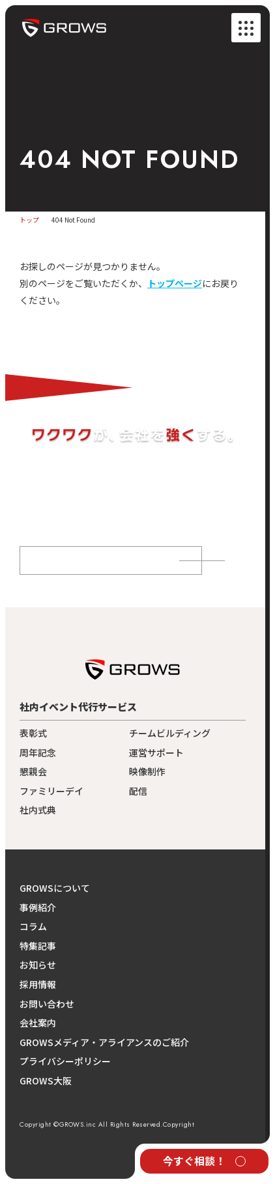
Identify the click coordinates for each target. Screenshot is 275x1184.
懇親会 (33, 771)
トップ (29, 220)
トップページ (174, 283)
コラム (33, 926)
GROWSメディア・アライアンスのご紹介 (104, 1042)
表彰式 (33, 733)
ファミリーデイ (51, 791)
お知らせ (38, 965)
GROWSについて (55, 888)
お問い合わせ (47, 1004)
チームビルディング (169, 733)
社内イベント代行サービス (78, 706)
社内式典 (38, 810)
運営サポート (156, 753)
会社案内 (38, 1023)
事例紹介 (38, 908)
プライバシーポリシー (65, 1061)
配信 (138, 791)
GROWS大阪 (46, 1081)
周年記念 (38, 753)
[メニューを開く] (246, 27)
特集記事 (38, 946)
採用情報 (38, 984)
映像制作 (147, 771)
